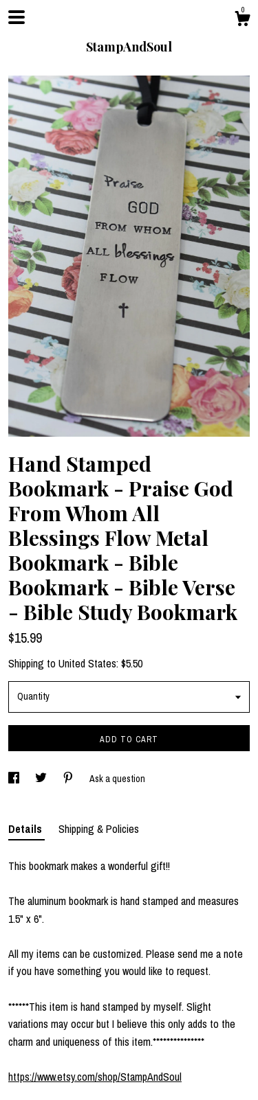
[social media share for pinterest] (69, 778)
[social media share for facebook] (14, 778)
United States (87, 663)
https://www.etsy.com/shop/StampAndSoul (95, 1076)
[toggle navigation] (16, 17)
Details (26, 828)
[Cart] (242, 20)
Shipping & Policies (98, 828)
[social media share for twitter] (42, 778)
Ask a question (117, 778)
